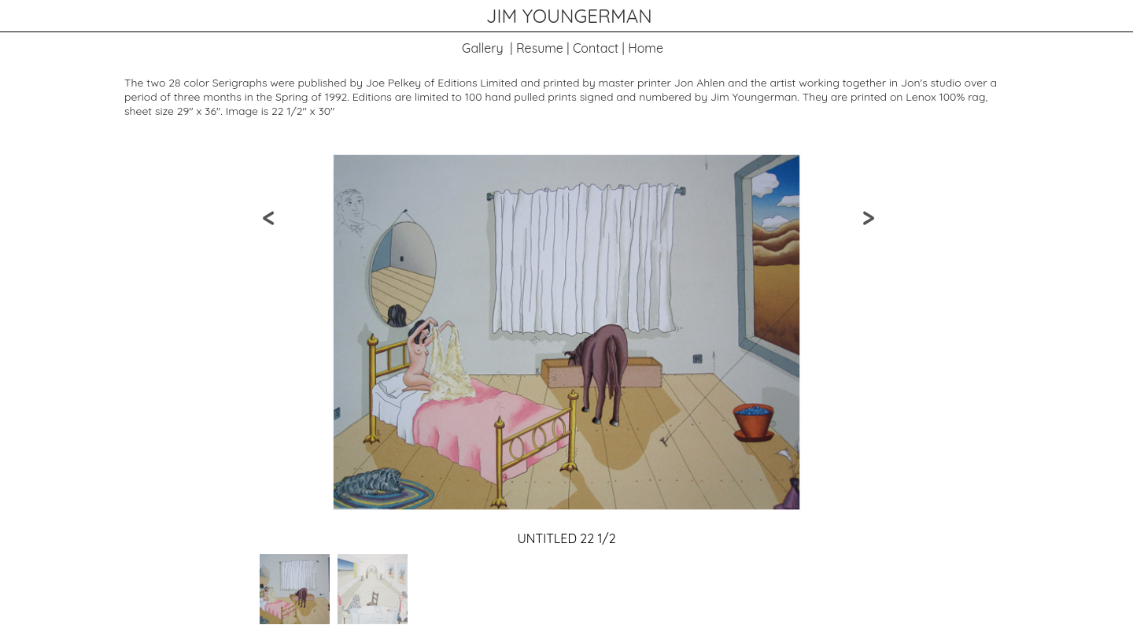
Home (645, 48)
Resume (539, 48)
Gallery (483, 48)
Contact (595, 48)
